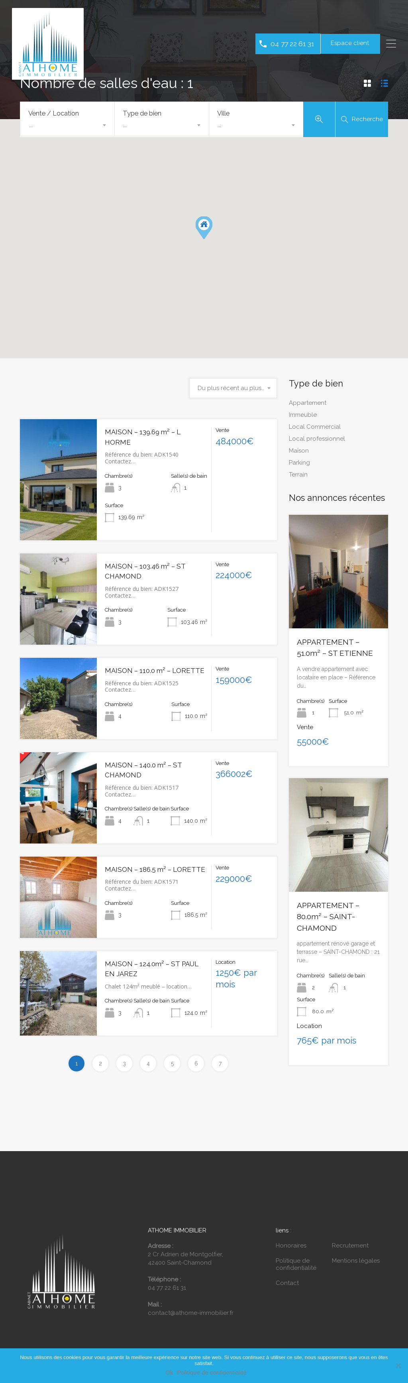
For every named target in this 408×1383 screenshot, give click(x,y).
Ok (169, 1372)
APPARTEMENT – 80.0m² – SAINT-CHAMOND (328, 918)
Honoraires (291, 1247)
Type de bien (142, 113)
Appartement (307, 404)
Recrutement (350, 1247)
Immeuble (303, 416)
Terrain (298, 476)
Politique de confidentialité (296, 1266)
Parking (299, 464)
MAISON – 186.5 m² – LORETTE (155, 871)
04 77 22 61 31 (292, 43)
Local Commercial (315, 428)
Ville (223, 113)
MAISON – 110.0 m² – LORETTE (154, 673)
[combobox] (67, 125)
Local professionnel (317, 440)
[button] (204, 229)
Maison (299, 452)
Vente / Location (53, 113)
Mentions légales (356, 1262)
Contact (287, 1285)
